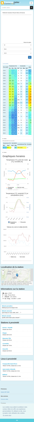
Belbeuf (17, 375)
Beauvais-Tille (17, 339)
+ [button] (3, 271)
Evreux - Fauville (17, 328)
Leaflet (2, 281)
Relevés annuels (17, 316)
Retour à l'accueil (10, 3)
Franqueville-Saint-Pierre (17, 365)
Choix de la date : (27, 42)
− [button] (3, 273)
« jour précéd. (5, 63)
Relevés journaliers (17, 306)
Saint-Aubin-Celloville (17, 370)
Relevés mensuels (17, 311)
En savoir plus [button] (7, 415)
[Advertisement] (17, 28)
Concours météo (4, 399)
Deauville (17, 350)
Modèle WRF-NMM (5, 392)
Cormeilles (17, 344)
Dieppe (17, 334)
